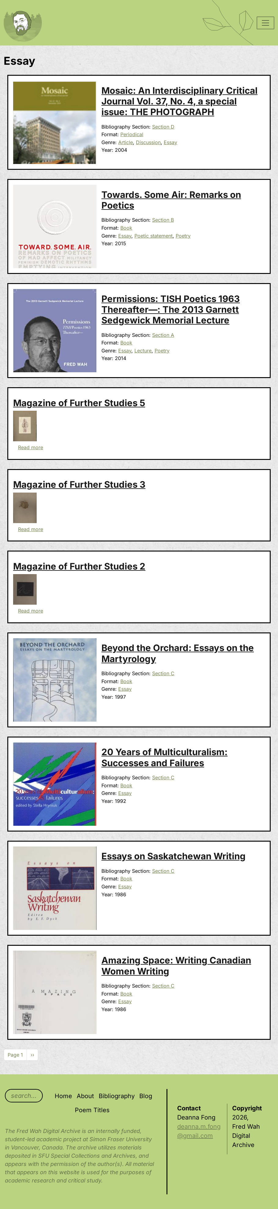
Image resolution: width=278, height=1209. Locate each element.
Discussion (148, 142)
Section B (163, 220)
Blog (145, 1096)
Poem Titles (92, 1110)
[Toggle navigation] (265, 22)
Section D (163, 127)
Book (126, 228)
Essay (170, 142)
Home (63, 1096)
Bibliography (117, 1096)
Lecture (143, 351)
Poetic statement (153, 236)
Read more (30, 447)
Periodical (131, 134)
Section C (163, 673)
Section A (163, 335)
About (85, 1096)
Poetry (183, 236)
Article (125, 142)
